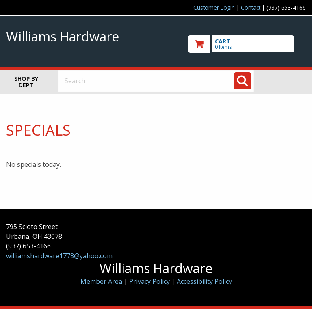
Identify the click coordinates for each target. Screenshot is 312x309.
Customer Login (214, 7)
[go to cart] (247, 44)
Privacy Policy (150, 281)
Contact (250, 7)
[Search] (242, 80)
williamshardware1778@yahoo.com (59, 255)
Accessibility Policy (204, 281)
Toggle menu (287, 80)
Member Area (101, 281)
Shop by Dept (26, 82)
